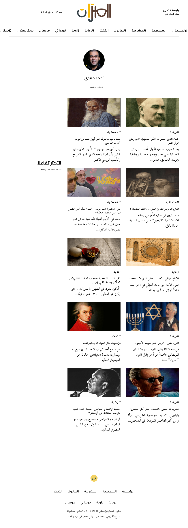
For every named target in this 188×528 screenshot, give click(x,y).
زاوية (175, 272)
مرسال (70, 503)
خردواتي (86, 503)
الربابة (174, 132)
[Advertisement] (33, 121)
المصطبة (114, 132)
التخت (116, 336)
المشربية (90, 492)
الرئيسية (128, 492)
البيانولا (73, 492)
